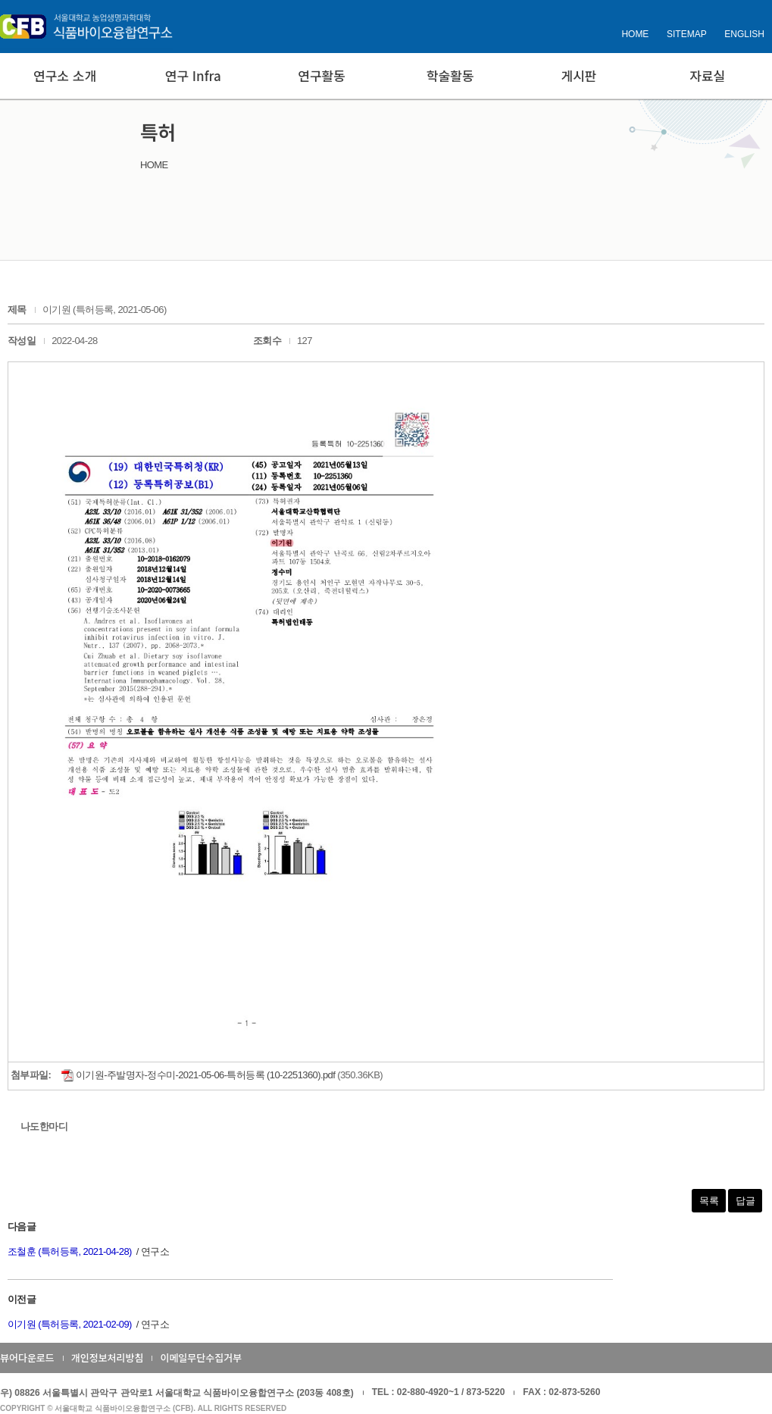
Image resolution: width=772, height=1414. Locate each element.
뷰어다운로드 (27, 1357)
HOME (635, 34)
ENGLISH (744, 34)
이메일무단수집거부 (201, 1357)
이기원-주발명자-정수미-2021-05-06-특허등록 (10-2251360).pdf (198, 1075)
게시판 (579, 75)
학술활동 (450, 75)
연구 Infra (193, 75)
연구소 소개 (64, 75)
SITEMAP (687, 34)
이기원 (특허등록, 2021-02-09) (70, 1324)
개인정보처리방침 (107, 1357)
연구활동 (321, 75)
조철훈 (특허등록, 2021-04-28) (70, 1251)
